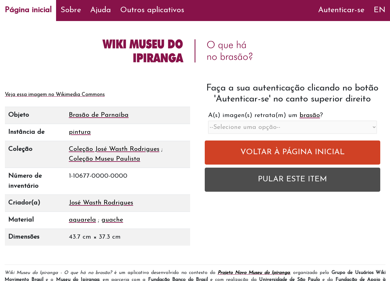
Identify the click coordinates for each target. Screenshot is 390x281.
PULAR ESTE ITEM (292, 179)
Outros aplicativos (152, 10)
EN (379, 10)
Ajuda (100, 10)
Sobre (71, 10)
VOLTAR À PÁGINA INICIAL (292, 152)
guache (112, 220)
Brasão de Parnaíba (99, 115)
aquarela (82, 220)
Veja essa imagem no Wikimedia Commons (55, 94)
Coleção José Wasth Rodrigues (114, 149)
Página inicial (28, 10)
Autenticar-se (341, 10)
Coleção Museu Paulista (104, 159)
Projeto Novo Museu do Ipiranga (254, 272)
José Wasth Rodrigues (101, 203)
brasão (310, 115)
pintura (80, 132)
